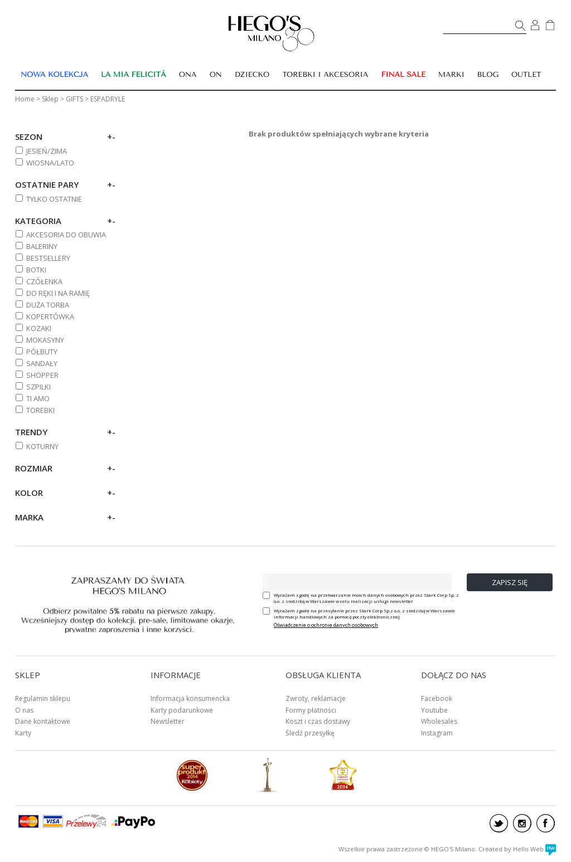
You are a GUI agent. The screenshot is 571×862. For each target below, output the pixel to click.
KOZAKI (38, 328)
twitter (499, 823)
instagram (522, 823)
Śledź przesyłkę (310, 733)
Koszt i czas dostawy (318, 721)
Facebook (436, 698)
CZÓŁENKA (44, 281)
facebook (545, 823)
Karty (23, 733)
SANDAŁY (41, 363)
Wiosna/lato (50, 163)
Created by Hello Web (517, 849)
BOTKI (36, 270)
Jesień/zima (46, 151)
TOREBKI (40, 410)
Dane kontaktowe (42, 721)
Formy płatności (311, 710)
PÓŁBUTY (41, 352)
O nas (24, 710)
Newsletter (168, 721)
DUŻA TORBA (47, 305)
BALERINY (41, 246)
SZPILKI (38, 387)
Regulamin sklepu (42, 698)
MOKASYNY (45, 340)
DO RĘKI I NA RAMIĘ (58, 293)
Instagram (437, 733)
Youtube (434, 710)
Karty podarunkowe (182, 710)
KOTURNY (42, 446)
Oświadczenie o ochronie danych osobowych (326, 625)
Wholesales (439, 721)
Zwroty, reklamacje (316, 698)
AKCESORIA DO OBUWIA (66, 235)
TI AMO (38, 398)
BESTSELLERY (48, 258)
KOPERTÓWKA (50, 316)
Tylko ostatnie (54, 199)
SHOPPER (42, 375)
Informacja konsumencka (190, 698)
